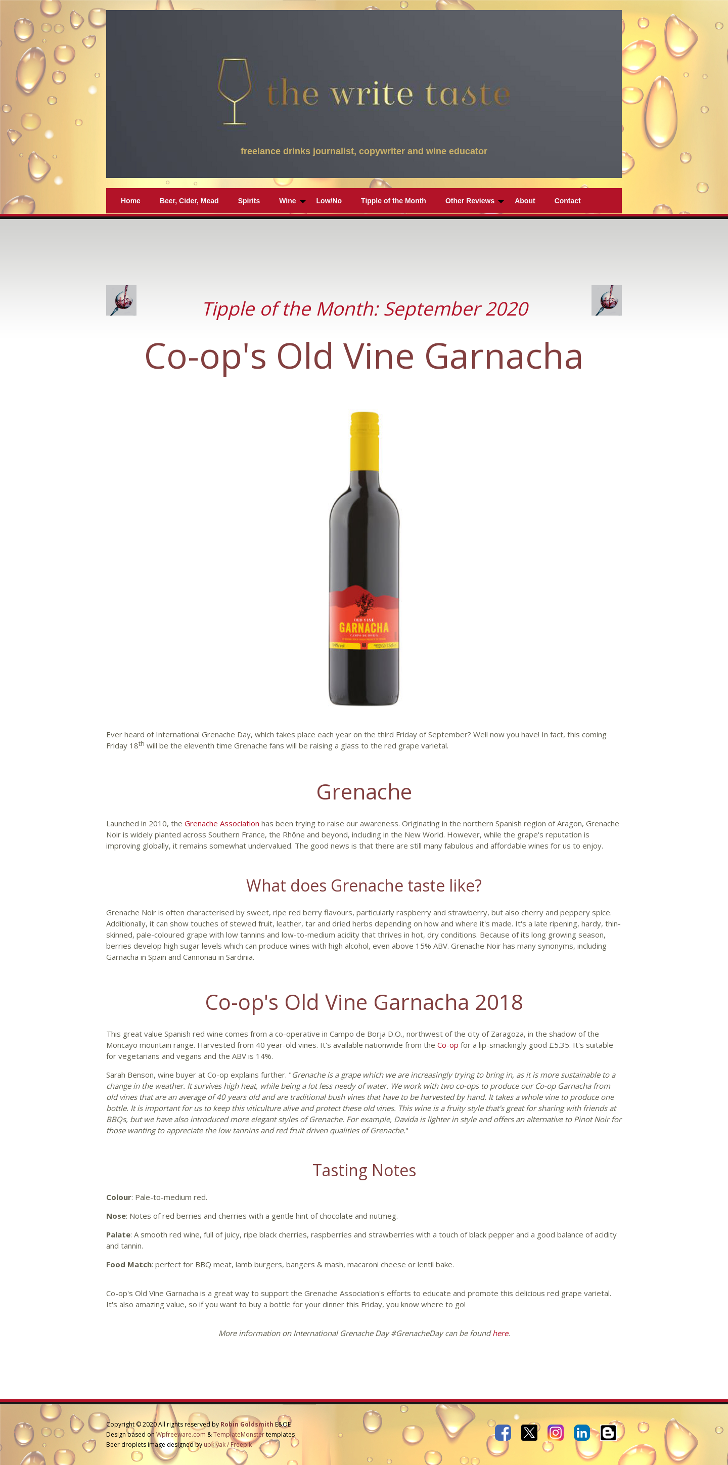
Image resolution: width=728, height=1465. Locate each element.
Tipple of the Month (393, 201)
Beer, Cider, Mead (189, 201)
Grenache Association (222, 823)
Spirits (249, 201)
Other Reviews (469, 201)
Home (131, 201)
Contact (568, 201)
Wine (287, 201)
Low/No (329, 201)
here (500, 1333)
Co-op (448, 1045)
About (525, 201)
